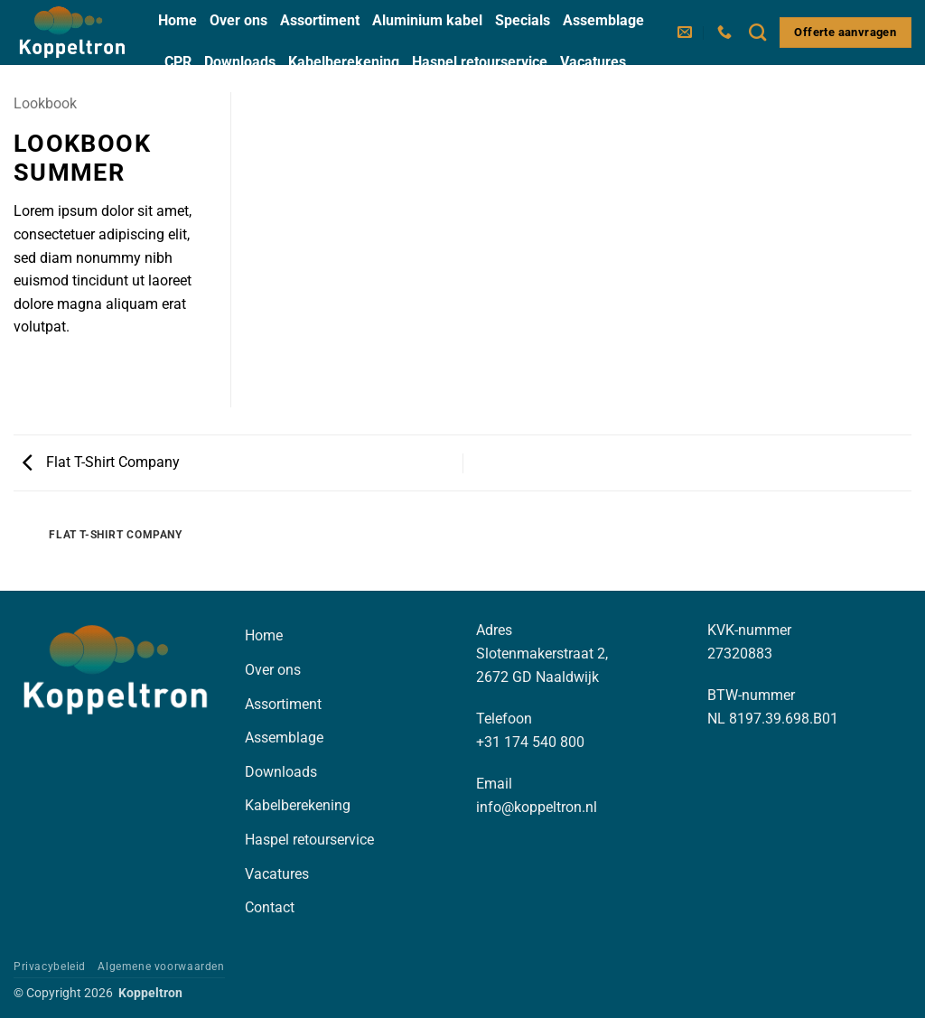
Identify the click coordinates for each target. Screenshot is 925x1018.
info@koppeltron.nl (536, 807)
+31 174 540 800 (530, 742)
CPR (178, 61)
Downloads (240, 61)
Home (177, 20)
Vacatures (593, 61)
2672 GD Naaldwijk (537, 677)
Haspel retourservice (479, 61)
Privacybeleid (50, 966)
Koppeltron (150, 993)
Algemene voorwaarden (161, 966)
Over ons (238, 20)
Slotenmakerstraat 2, (542, 653)
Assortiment (320, 20)
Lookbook (45, 103)
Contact (189, 102)
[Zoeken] (757, 32)
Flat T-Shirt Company (101, 462)
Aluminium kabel (427, 20)
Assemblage (603, 20)
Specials (522, 20)
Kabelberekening (343, 61)
